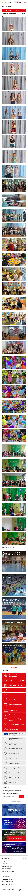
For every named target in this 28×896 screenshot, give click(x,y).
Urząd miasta (5, 861)
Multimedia (7, 7)
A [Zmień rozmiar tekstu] (16, 2)
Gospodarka (5, 863)
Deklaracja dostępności (8, 881)
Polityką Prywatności (16, 801)
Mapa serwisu (5, 876)
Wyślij (21, 796)
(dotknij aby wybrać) (14, 10)
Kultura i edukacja (6, 866)
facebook (21, 858)
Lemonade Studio (21, 892)
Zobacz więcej (14, 667)
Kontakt (4, 874)
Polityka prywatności (7, 879)
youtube (25, 858)
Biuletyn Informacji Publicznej (10, 871)
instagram (23, 858)
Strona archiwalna (7, 884)
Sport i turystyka (6, 868)
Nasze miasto (5, 858)
